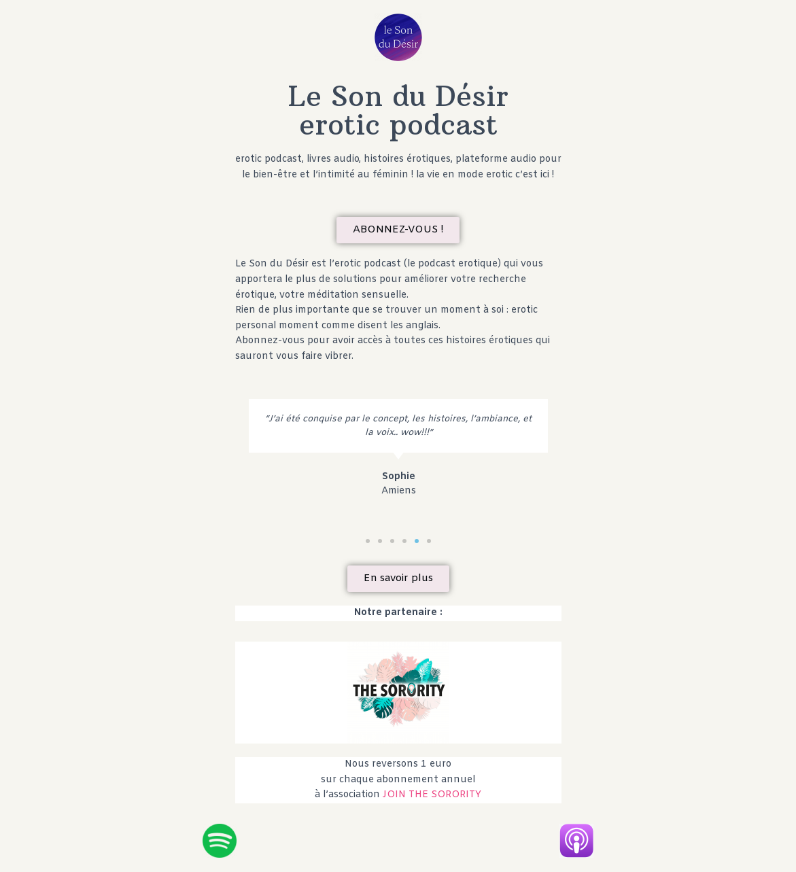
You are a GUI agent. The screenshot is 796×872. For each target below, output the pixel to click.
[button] (398, 230)
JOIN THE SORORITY (432, 794)
